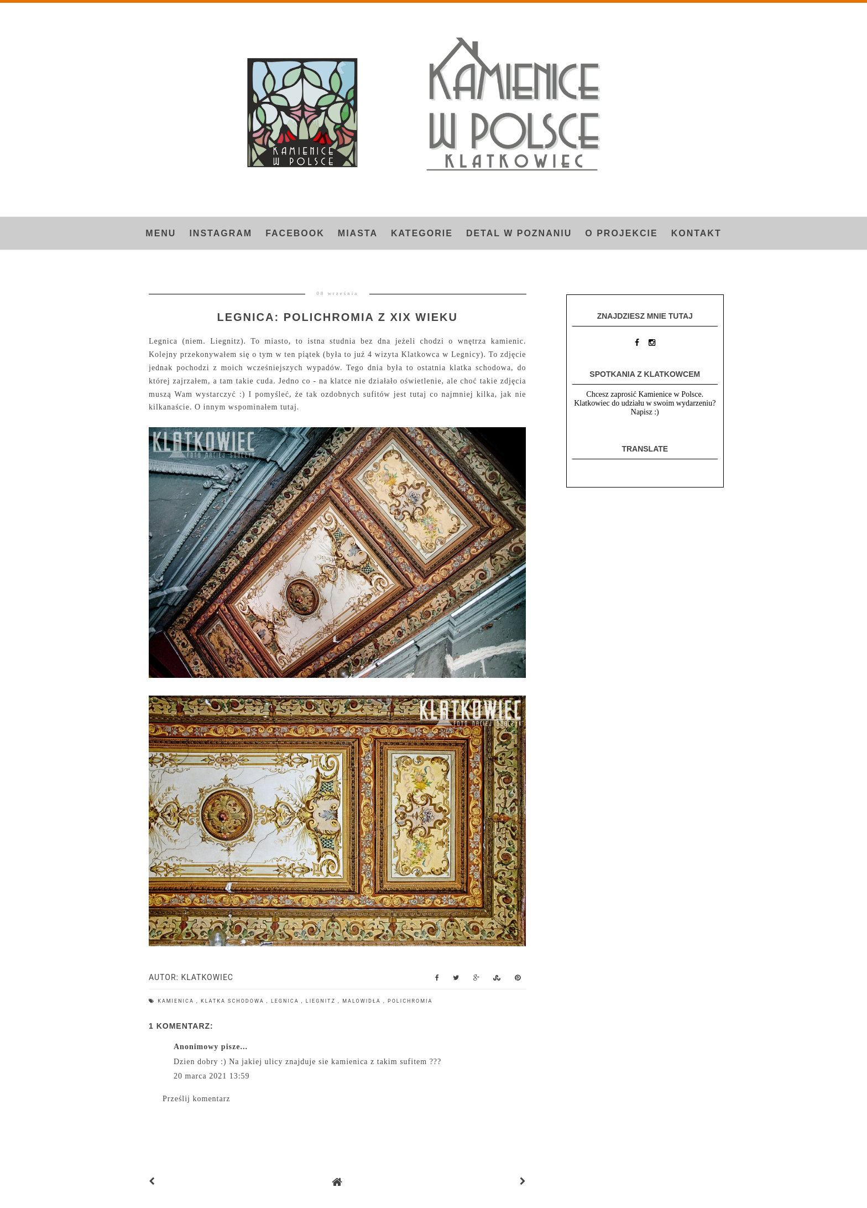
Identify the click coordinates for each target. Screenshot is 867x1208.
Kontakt (696, 233)
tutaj (288, 407)
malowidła (362, 1001)
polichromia (410, 1001)
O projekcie (621, 233)
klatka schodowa (234, 1001)
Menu (160, 233)
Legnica (286, 1001)
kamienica (177, 1001)
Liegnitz (322, 1001)
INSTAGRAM (220, 233)
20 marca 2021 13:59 (212, 1076)
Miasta (358, 233)
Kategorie (422, 233)
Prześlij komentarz (197, 1099)
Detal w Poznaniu (519, 233)
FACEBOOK (295, 233)
